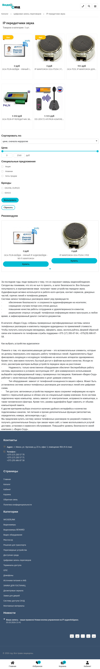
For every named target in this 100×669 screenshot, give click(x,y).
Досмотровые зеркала (13, 590)
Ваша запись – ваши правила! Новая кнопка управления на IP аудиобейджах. (42, 620)
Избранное (37, 664)
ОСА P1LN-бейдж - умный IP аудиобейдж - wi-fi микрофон (17, 69)
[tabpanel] (26, 244)
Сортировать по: (11, 135)
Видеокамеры (9, 524)
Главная (12, 664)
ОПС (5, 570)
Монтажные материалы (13, 606)
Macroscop (8, 540)
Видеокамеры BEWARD (14, 530)
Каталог (6, 484)
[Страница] (83, 636)
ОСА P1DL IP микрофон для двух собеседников (81, 69)
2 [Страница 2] (77, 636)
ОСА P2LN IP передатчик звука (17, 119)
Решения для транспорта (14, 545)
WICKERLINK (9, 519)
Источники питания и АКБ (14, 580)
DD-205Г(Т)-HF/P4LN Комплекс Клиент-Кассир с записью (49, 119)
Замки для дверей (11, 595)
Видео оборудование (12, 535)
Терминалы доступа (12, 565)
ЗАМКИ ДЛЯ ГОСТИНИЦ (14, 585)
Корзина (62, 664)
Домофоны (8, 575)
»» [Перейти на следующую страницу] (94, 636)
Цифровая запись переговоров (17, 560)
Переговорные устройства (15, 550)
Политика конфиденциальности (17, 504)
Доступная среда (11, 555)
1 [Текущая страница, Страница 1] (71, 636)
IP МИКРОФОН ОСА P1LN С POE (74, 255)
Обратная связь (10, 499)
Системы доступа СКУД (14, 601)
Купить (25, 264)
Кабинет (87, 664)
